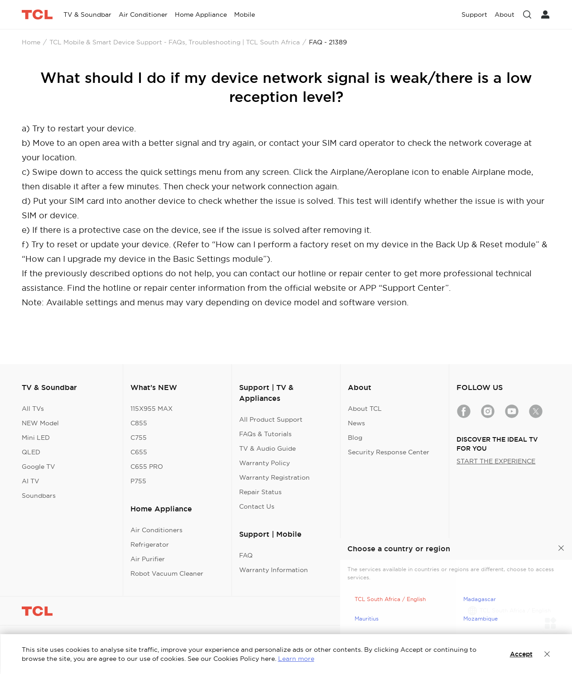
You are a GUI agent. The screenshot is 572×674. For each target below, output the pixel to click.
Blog (355, 437)
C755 (138, 437)
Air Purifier (147, 559)
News (356, 423)
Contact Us (256, 506)
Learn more (296, 659)
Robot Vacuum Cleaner (166, 573)
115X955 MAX (151, 408)
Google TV (38, 466)
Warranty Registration (274, 477)
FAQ (246, 555)
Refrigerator (149, 544)
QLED (31, 452)
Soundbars (39, 495)
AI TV (30, 481)
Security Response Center (388, 452)
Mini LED (36, 437)
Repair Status (260, 492)
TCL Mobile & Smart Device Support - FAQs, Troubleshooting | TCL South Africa (174, 42)
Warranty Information (273, 570)
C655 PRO (146, 466)
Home (31, 42)
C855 (138, 423)
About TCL (365, 408)
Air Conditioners (156, 530)
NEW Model (40, 423)
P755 (138, 481)
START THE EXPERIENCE (496, 461)
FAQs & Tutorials (265, 434)
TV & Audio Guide (267, 448)
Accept (521, 654)
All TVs (33, 408)
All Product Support (271, 419)
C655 (138, 452)
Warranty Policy (264, 463)
